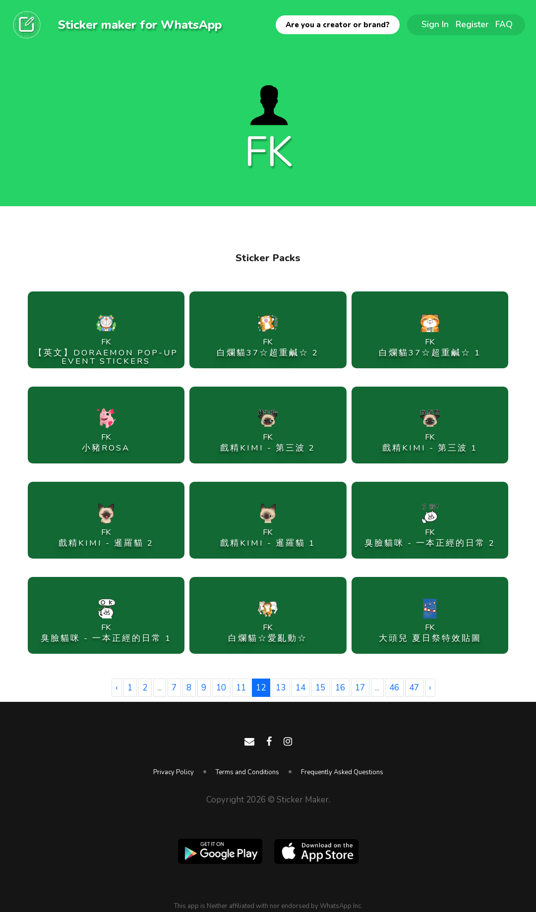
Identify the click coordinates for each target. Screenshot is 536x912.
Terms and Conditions (247, 772)
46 (394, 687)
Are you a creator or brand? (338, 25)
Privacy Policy (173, 772)
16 (340, 687)
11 (241, 687)
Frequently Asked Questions (342, 772)
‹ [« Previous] (117, 687)
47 (414, 687)
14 (300, 687)
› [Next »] (430, 687)
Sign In (435, 24)
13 (281, 687)
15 (320, 687)
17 (360, 687)
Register (472, 24)
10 (221, 687)
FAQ (504, 24)
